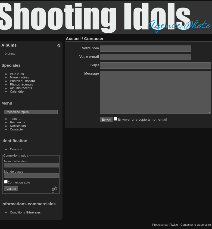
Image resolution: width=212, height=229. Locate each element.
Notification (18, 125)
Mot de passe (13, 171)
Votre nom (90, 48)
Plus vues (17, 73)
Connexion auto (17, 182)
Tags (13, 118)
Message (91, 73)
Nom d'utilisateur (16, 161)
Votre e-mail (89, 56)
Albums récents (21, 88)
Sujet (95, 65)
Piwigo (173, 224)
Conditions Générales (25, 212)
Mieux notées (19, 77)
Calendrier (17, 91)
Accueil (73, 38)
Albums (9, 45)
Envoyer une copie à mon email (140, 128)
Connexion (17, 149)
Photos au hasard (22, 81)
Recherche (18, 122)
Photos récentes (21, 84)
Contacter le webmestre (195, 224)
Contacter (17, 129)
